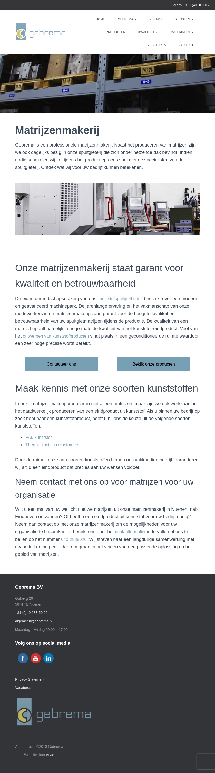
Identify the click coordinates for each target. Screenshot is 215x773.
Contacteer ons (61, 364)
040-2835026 (74, 539)
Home (100, 19)
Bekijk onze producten (153, 364)
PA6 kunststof (39, 437)
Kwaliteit (148, 32)
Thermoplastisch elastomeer (54, 445)
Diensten (183, 19)
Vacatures (157, 45)
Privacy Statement (29, 679)
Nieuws (155, 19)
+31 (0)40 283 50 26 (197, 5)
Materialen (182, 32)
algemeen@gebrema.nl (34, 621)
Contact (186, 45)
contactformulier (131, 532)
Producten (115, 32)
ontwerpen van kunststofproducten (58, 336)
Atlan (50, 755)
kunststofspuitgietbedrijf (121, 298)
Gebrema (127, 19)
